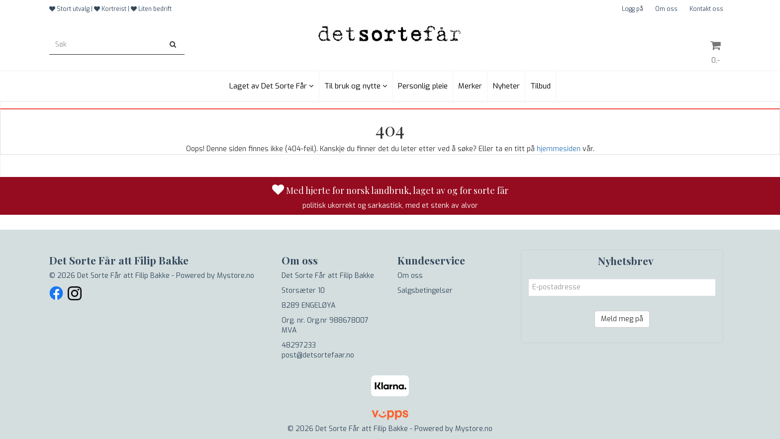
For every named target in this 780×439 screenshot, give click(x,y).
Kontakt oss (706, 9)
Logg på (632, 9)
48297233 (299, 345)
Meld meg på (622, 319)
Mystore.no (235, 275)
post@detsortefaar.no (318, 355)
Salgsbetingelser (425, 290)
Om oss (666, 9)
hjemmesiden (559, 149)
